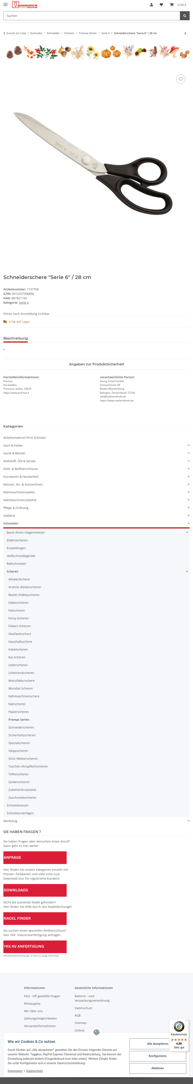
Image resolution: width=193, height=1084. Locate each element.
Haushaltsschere (20, 642)
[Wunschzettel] (161, 4)
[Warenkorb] (178, 4)
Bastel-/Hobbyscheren (24, 595)
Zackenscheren (19, 782)
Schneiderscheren (21, 727)
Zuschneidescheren (22, 798)
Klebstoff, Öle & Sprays (19, 461)
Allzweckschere (19, 579)
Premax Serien (18, 720)
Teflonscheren (18, 774)
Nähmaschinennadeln (19, 492)
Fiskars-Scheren (19, 626)
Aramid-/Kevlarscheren (24, 587)
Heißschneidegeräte (21, 556)
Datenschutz (37, 1071)
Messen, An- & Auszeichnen (23, 484)
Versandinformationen (40, 1026)
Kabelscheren (18, 649)
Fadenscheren (18, 603)
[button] (151, 4)
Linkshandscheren (21, 673)
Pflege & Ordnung (15, 508)
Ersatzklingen (16, 548)
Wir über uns (33, 1011)
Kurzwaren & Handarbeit (21, 477)
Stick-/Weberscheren (23, 759)
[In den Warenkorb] (6, 68)
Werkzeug (10, 821)
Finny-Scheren (18, 618)
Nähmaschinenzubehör (20, 500)
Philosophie (32, 1004)
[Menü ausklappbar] (5, 2)
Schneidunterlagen (20, 813)
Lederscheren (18, 665)
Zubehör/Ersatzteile (22, 790)
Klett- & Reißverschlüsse (20, 469)
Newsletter (31, 1033)
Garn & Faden (13, 445)
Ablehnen (155, 1068)
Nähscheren (17, 704)
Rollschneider (16, 564)
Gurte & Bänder (14, 453)
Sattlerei (9, 516)
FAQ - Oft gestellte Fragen (42, 996)
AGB (78, 1015)
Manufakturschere (21, 681)
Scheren (12, 571)
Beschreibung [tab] (15, 338)
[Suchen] (91, 15)
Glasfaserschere (19, 634)
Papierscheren (18, 712)
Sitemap (80, 1023)
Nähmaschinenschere (23, 696)
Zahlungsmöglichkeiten (40, 1018)
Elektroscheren (17, 540)
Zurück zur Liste (16, 33)
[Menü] (186, 1021)
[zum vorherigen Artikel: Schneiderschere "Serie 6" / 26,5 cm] (185, 33)
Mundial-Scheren (20, 688)
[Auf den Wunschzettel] (180, 79)
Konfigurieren (155, 1056)
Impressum (17, 1071)
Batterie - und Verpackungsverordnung (92, 998)
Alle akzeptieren (155, 1043)
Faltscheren (16, 610)
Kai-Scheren (17, 657)
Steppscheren (18, 751)
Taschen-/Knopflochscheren (28, 766)
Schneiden (10, 523)
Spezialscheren (19, 743)
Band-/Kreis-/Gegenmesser (26, 532)
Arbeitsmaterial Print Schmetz (24, 438)
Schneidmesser (17, 805)
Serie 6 (24, 303)
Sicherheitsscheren (22, 735)
